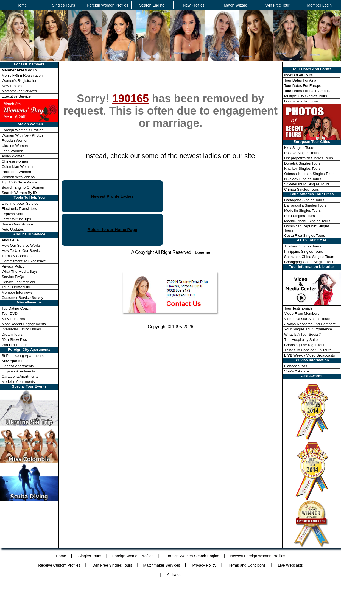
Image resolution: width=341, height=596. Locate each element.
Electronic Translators (19, 209)
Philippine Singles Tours (303, 251)
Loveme (203, 252)
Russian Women (15, 140)
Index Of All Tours (298, 75)
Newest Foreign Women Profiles (257, 556)
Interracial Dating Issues (21, 329)
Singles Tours (63, 5)
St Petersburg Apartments (23, 355)
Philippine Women (16, 172)
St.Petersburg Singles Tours (306, 184)
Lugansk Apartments (18, 371)
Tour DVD (10, 313)
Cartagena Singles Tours (304, 200)
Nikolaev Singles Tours (302, 179)
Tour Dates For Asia (300, 80)
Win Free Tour (277, 5)
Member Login (319, 5)
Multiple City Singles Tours (305, 96)
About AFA (10, 240)
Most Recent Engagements (24, 324)
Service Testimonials (18, 282)
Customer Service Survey (22, 298)
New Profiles (194, 5)
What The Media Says (20, 271)
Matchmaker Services (19, 91)
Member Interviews (17, 292)
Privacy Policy (13, 266)
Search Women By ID (19, 193)
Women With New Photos (22, 135)
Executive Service (16, 96)
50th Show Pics (14, 340)
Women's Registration (19, 81)
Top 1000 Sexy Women (21, 182)
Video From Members (301, 313)
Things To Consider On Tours (307, 350)
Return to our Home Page (112, 229)
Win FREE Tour (14, 345)
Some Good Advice (17, 224)
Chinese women (15, 161)
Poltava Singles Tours (301, 153)
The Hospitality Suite (301, 340)
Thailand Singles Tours (302, 246)
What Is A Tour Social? (302, 334)
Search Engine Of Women (23, 187)
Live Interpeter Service (20, 203)
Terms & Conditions (17, 256)
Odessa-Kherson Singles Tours (309, 174)
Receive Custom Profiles (59, 565)
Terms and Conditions (246, 565)
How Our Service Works (21, 245)
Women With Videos (18, 177)
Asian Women (13, 156)
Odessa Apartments (18, 366)
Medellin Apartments (18, 382)
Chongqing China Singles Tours (309, 262)
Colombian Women (17, 167)
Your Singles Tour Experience (308, 329)
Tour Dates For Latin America (308, 91)
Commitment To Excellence (24, 261)
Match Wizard (235, 5)
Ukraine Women (15, 146)
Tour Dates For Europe (302, 85)
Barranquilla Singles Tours (305, 205)
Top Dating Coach (16, 308)
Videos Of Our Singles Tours (307, 319)
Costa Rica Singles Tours (304, 235)
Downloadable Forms (301, 101)
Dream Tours (12, 334)
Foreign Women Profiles (107, 5)
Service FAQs (13, 277)
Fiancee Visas (295, 366)
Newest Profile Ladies (112, 196)
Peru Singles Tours (299, 216)
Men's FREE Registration (22, 75)
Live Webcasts (290, 565)
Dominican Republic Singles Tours (307, 228)
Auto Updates (13, 229)
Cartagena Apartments (20, 376)
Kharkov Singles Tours (302, 168)
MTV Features (13, 319)
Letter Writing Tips (16, 219)
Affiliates (174, 574)
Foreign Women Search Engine (192, 556)
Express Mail (12, 214)
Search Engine (151, 5)
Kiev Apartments (15, 361)
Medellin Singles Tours (302, 210)
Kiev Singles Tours (299, 148)
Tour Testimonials (16, 287)
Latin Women (12, 151)
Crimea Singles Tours (301, 189)
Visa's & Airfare (296, 371)
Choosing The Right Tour (304, 345)
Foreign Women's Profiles (22, 130)
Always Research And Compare (310, 324)
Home (21, 5)
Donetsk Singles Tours (302, 163)
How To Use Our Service (22, 251)
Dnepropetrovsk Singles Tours (308, 158)
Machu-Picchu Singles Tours (307, 221)
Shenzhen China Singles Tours (309, 257)
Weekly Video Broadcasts (309, 355)
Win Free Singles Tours (112, 565)
